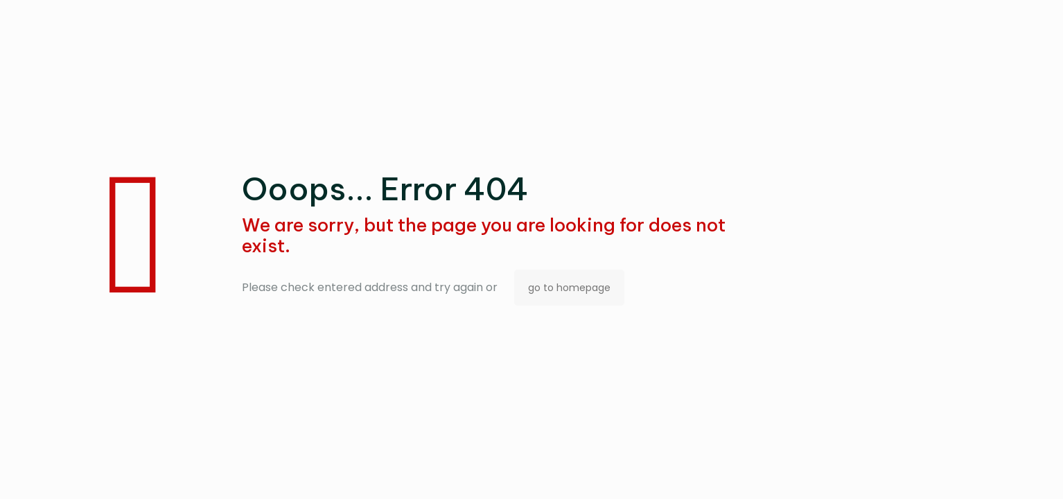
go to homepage (569, 288)
